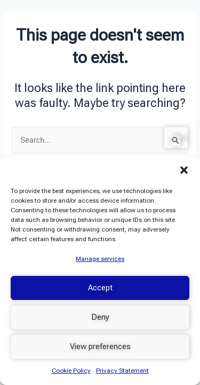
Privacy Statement (122, 370)
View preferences (100, 346)
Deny (100, 317)
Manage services (100, 259)
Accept (100, 287)
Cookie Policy (71, 370)
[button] (184, 170)
